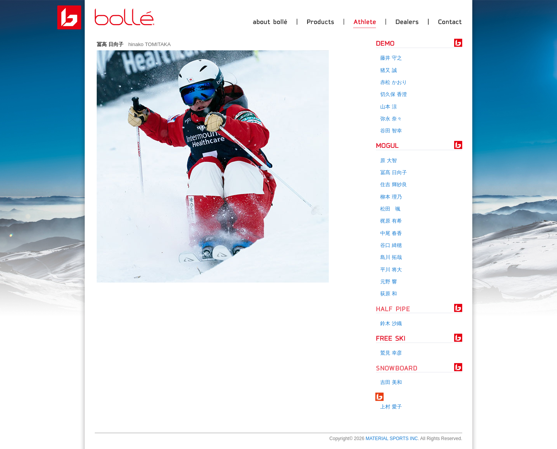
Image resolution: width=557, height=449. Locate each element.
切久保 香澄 (393, 94)
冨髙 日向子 (393, 172)
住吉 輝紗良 (393, 184)
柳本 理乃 (391, 197)
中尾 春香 (391, 233)
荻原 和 (388, 293)
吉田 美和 (391, 382)
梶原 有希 (391, 221)
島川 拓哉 (391, 257)
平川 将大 (391, 269)
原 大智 (388, 160)
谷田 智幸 (391, 131)
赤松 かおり (393, 82)
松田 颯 (390, 209)
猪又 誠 (388, 70)
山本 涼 (388, 107)
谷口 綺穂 (391, 245)
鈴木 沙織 (391, 323)
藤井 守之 (391, 58)
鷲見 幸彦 (391, 353)
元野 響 (388, 281)
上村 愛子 (391, 407)
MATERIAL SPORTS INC (392, 438)
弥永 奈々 (391, 119)
